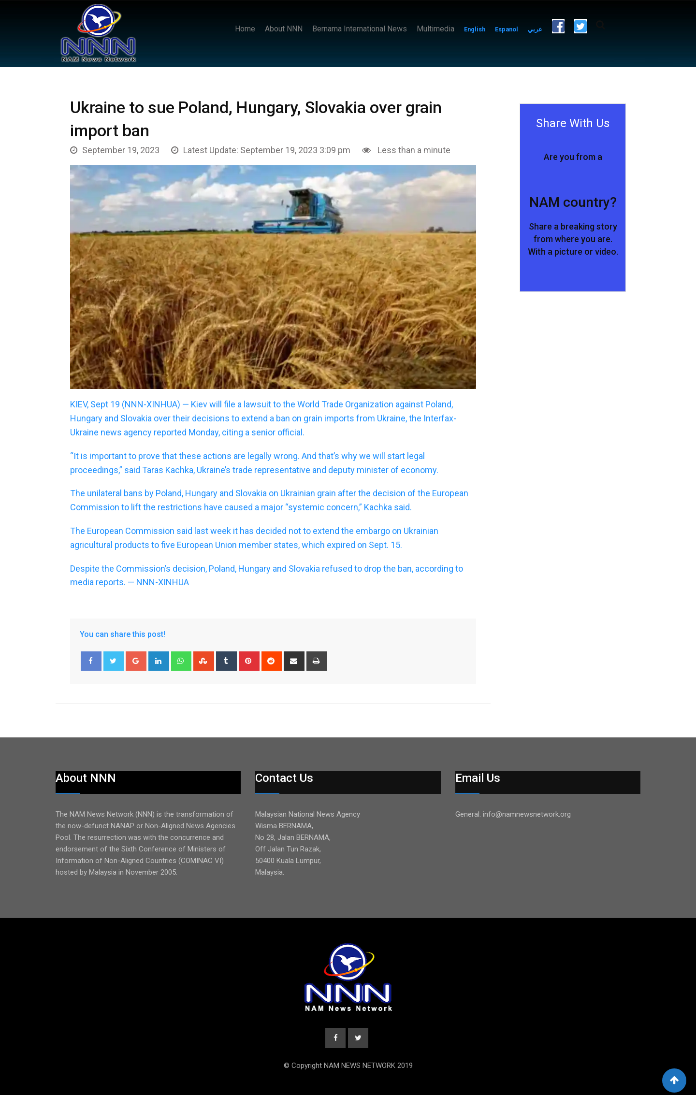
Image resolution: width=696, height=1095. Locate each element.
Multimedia (435, 28)
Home (245, 28)
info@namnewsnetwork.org (527, 814)
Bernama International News (359, 28)
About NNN (284, 28)
